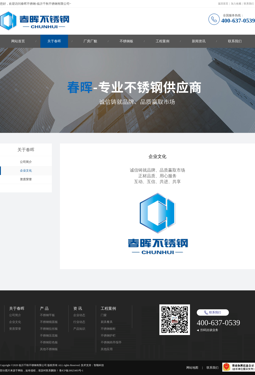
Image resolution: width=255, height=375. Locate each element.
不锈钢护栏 (108, 335)
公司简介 (26, 161)
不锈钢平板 (47, 315)
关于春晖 (54, 41)
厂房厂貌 (90, 41)
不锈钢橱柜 (108, 328)
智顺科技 (99, 365)
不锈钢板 (126, 41)
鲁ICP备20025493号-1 (71, 370)
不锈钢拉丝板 (49, 328)
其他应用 (107, 349)
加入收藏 (236, 3)
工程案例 (162, 41)
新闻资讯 (198, 41)
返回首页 (223, 3)
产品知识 (79, 328)
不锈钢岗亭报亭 (111, 342)
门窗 (104, 315)
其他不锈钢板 (49, 349)
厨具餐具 (107, 322)
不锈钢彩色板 (49, 342)
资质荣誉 (26, 179)
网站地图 (192, 367)
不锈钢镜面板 (49, 322)
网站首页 (18, 41)
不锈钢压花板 (49, 335)
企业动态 (79, 315)
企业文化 (26, 170)
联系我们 (249, 3)
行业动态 (79, 322)
